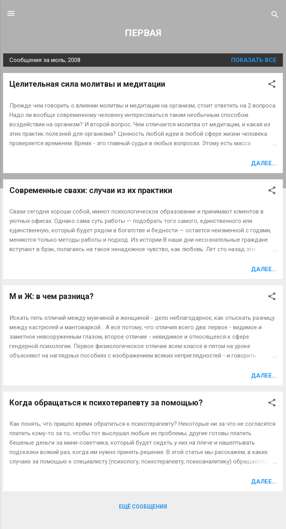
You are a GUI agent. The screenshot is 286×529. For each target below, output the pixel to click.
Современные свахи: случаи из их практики (90, 190)
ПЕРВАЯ (143, 32)
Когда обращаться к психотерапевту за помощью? (106, 402)
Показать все (254, 60)
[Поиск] (275, 16)
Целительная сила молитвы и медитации (87, 84)
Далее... (264, 163)
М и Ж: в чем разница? (51, 296)
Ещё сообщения (143, 506)
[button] (272, 85)
